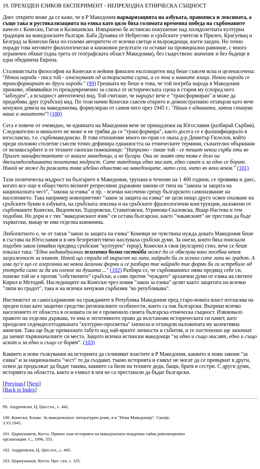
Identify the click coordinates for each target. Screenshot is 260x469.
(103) (89, 342)
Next (33, 383)
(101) (243, 168)
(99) (91, 83)
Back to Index (19, 390)
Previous (13, 383)
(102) (116, 270)
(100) (56, 114)
